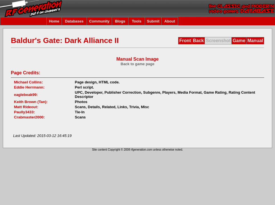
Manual (255, 40)
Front (185, 40)
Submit (153, 21)
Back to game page (137, 64)
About (169, 21)
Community (99, 21)
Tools (137, 21)
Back (198, 40)
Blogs (120, 21)
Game (239, 40)
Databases (74, 21)
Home (54, 21)
